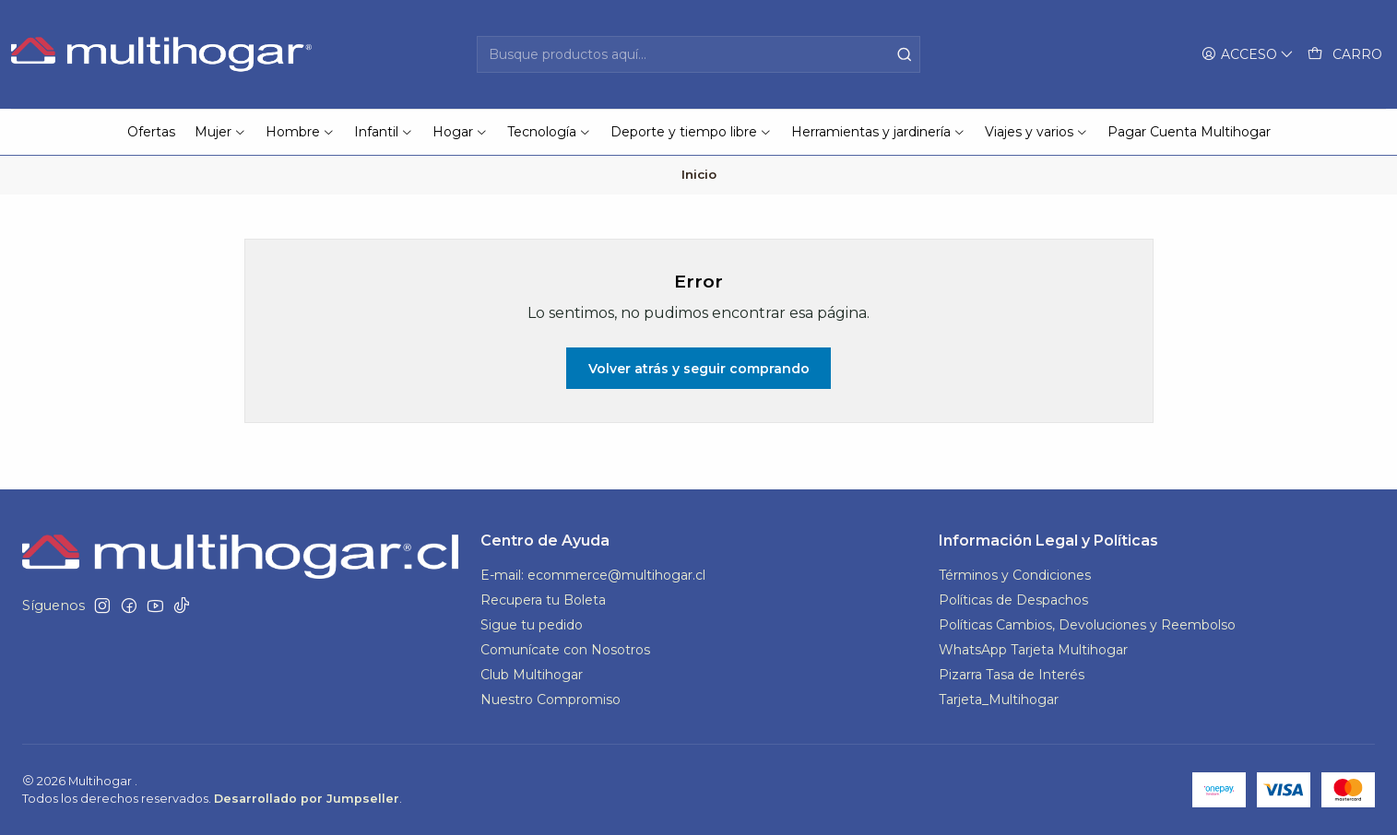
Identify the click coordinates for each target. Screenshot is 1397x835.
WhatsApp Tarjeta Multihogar (1033, 649)
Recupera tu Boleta (543, 600)
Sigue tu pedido (531, 625)
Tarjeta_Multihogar (999, 699)
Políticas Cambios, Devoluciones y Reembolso (1087, 625)
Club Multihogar (531, 674)
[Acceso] (1247, 54)
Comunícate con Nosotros (565, 649)
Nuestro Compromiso (550, 699)
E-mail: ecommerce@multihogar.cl (592, 575)
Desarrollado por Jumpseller (306, 799)
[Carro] (1345, 54)
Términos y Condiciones (1015, 575)
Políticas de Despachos (1013, 600)
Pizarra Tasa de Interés (1011, 674)
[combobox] (698, 54)
